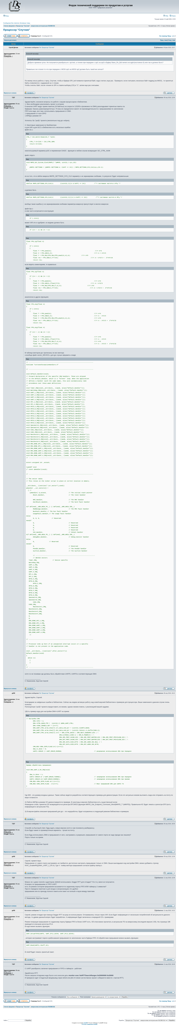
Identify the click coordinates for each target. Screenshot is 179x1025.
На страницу (163, 36)
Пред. (169, 36)
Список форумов (9, 26)
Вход (6, 16)
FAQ (165, 16)
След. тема (171, 40)
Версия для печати (10, 40)
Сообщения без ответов (11, 23)
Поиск (173, 16)
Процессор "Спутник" (16, 29)
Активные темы (25, 23)
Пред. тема (163, 40)
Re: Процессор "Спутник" (46, 47)
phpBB (85, 1023)
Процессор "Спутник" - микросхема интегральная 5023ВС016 (35, 26)
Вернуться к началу (10, 93)
